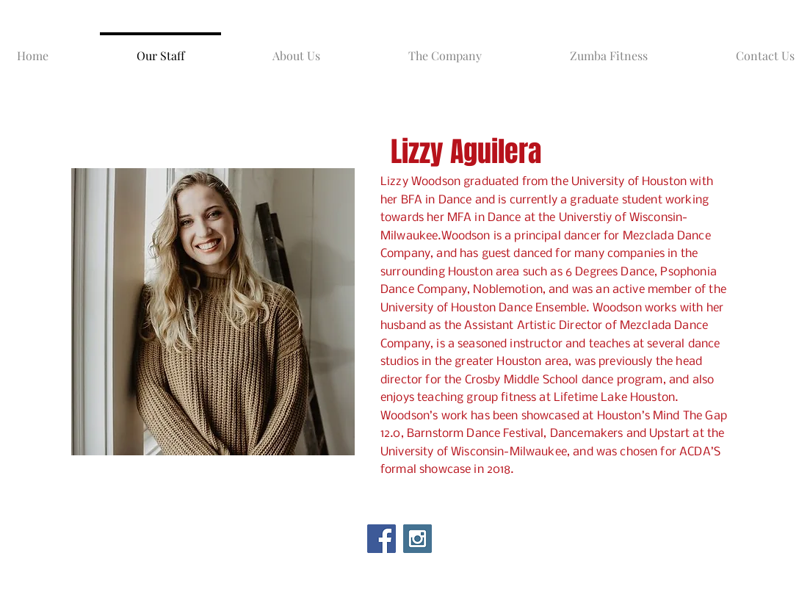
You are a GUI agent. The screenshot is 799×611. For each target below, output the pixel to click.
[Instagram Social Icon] (417, 538)
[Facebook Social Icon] (381, 538)
